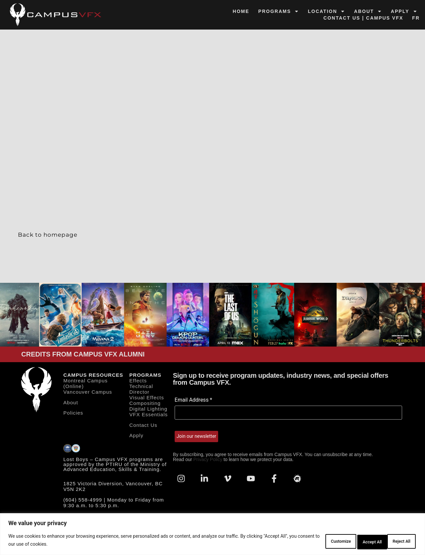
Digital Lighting (148, 410)
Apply (404, 11)
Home (241, 11)
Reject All (354, 541)
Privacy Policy (207, 460)
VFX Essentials (148, 416)
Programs (278, 11)
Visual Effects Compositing (146, 401)
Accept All (396, 541)
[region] (212, 535)
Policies (73, 414)
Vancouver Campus (87, 393)
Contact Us (143, 426)
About (368, 11)
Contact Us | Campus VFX (363, 18)
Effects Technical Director (141, 387)
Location (326, 11)
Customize (311, 541)
